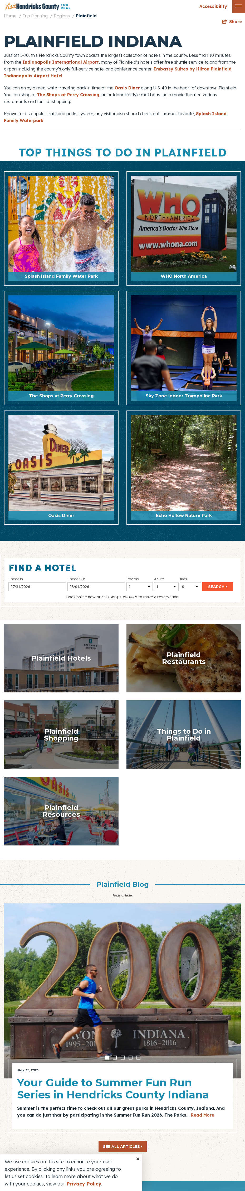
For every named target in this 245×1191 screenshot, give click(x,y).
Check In (15, 578)
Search (216, 586)
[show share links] (232, 21)
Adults (159, 578)
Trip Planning (35, 15)
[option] (122, 1016)
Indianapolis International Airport (60, 62)
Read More (202, 1115)
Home (10, 15)
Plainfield (86, 15)
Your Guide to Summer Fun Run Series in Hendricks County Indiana (113, 1088)
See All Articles (122, 1146)
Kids (183, 578)
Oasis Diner (127, 87)
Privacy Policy (83, 1184)
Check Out (76, 578)
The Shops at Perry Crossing (68, 94)
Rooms (132, 578)
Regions (62, 15)
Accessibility (213, 6)
